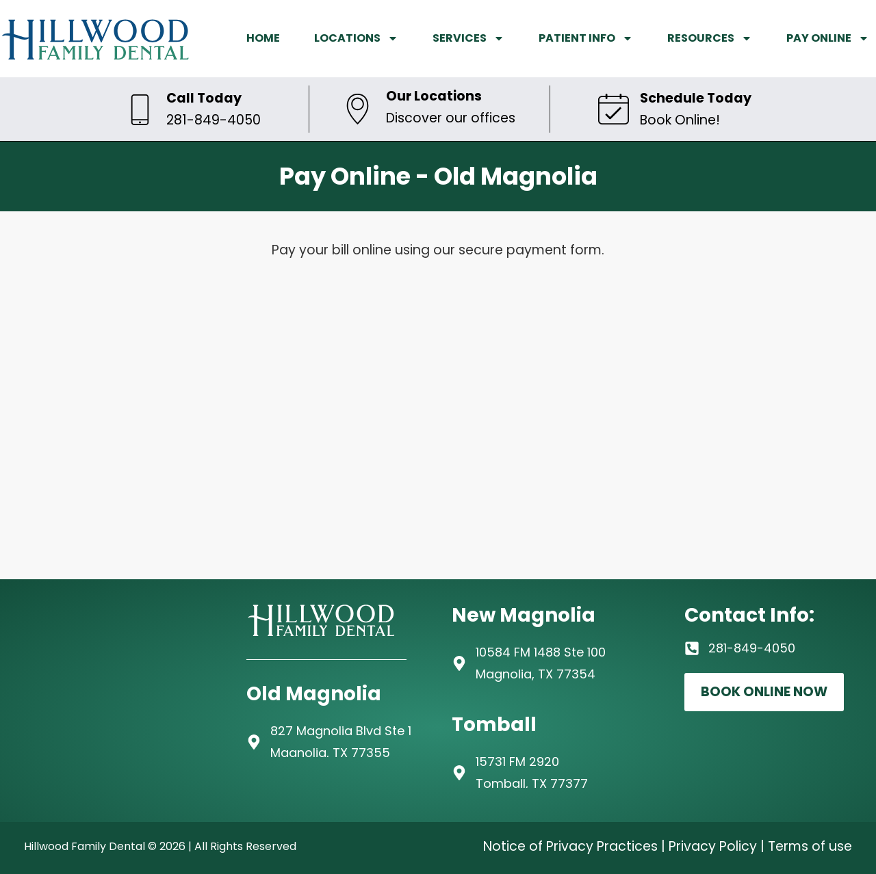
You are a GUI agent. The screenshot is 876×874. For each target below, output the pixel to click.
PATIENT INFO (586, 38)
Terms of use (810, 846)
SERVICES (468, 38)
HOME (263, 38)
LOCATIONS (356, 38)
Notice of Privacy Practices (570, 846)
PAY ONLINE (827, 38)
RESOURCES (709, 38)
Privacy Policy (713, 846)
